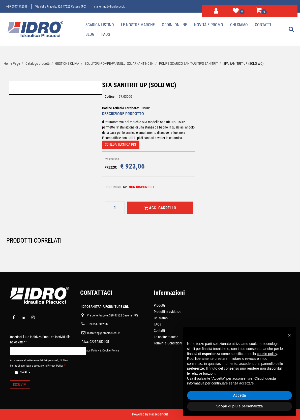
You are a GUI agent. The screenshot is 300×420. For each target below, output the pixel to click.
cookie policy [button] (267, 354)
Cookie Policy (110, 350)
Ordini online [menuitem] (174, 24)
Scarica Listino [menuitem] (99, 24)
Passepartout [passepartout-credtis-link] (158, 414)
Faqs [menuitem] (105, 34)
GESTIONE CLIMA (67, 63)
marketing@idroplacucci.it (110, 6)
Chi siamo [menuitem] (239, 24)
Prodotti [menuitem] (159, 305)
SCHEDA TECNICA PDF (121, 144)
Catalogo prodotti (37, 63)
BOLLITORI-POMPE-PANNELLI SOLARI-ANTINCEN (119, 63)
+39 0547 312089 (16, 6)
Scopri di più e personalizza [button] (239, 406)
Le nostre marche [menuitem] (138, 24)
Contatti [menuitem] (263, 24)
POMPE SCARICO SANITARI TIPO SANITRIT (188, 63)
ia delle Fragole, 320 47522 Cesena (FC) (113, 315)
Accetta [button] (239, 395)
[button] (55, 131)
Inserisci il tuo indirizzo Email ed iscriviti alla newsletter (40, 339)
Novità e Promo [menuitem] (208, 24)
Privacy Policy (90, 350)
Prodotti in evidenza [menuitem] (168, 312)
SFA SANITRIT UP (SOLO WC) (243, 63)
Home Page (12, 63)
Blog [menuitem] (89, 34)
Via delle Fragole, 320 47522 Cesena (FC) (60, 6)
